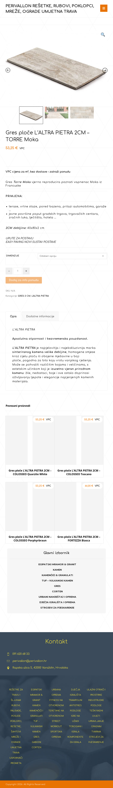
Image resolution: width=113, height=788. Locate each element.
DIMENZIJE (12, 256)
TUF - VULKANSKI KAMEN (36, 726)
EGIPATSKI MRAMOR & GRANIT (57, 564)
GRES (57, 586)
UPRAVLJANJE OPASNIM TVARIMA (96, 726)
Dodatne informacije (40, 316)
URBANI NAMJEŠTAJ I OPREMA (57, 596)
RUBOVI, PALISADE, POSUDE (16, 710)
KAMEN (57, 569)
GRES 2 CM (24, 296)
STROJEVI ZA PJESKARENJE (57, 607)
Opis (13, 316)
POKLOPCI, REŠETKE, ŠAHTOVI (16, 726)
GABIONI (36, 742)
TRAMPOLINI (75, 700)
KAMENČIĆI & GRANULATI (57, 575)
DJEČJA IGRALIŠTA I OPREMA (57, 602)
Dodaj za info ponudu (24, 280)
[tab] (13, 316)
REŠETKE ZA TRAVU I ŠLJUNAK (16, 695)
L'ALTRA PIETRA (40, 296)
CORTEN (57, 591)
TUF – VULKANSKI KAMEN (57, 580)
